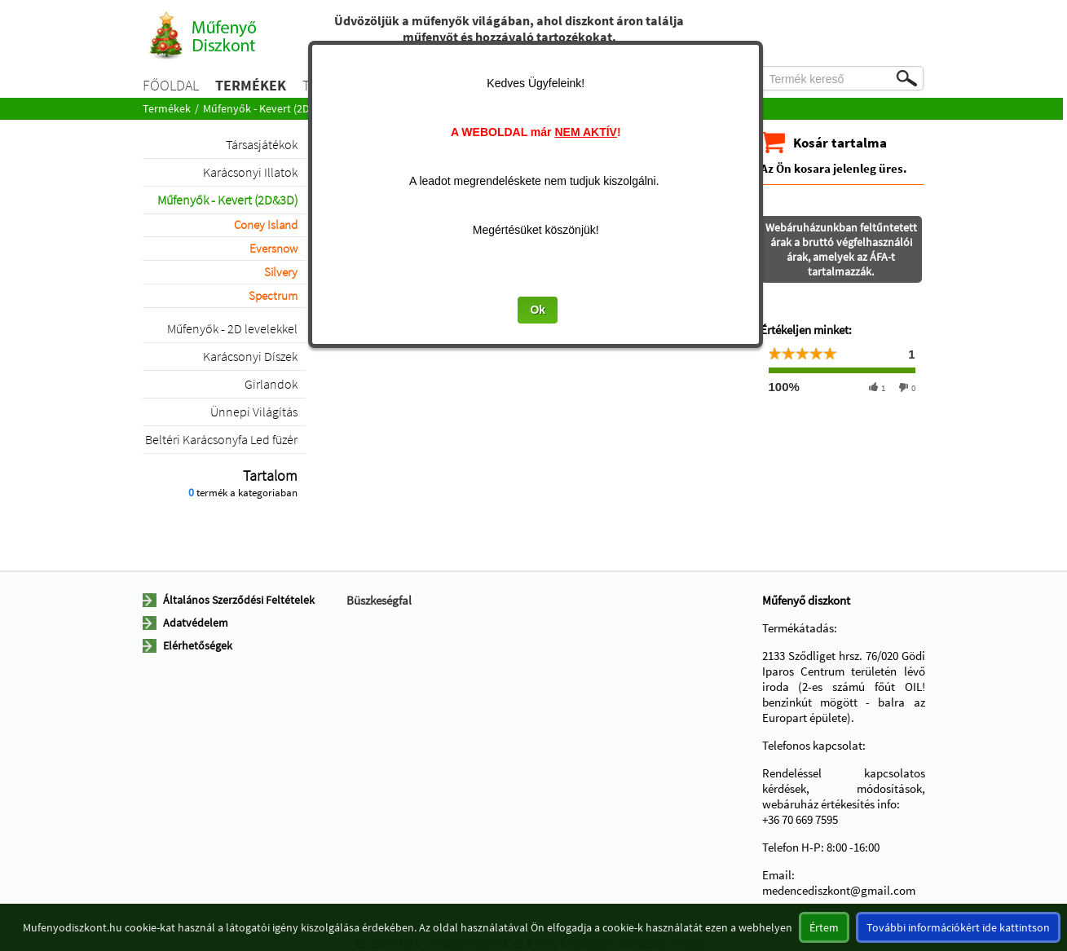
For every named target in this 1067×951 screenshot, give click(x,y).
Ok (540, 309)
